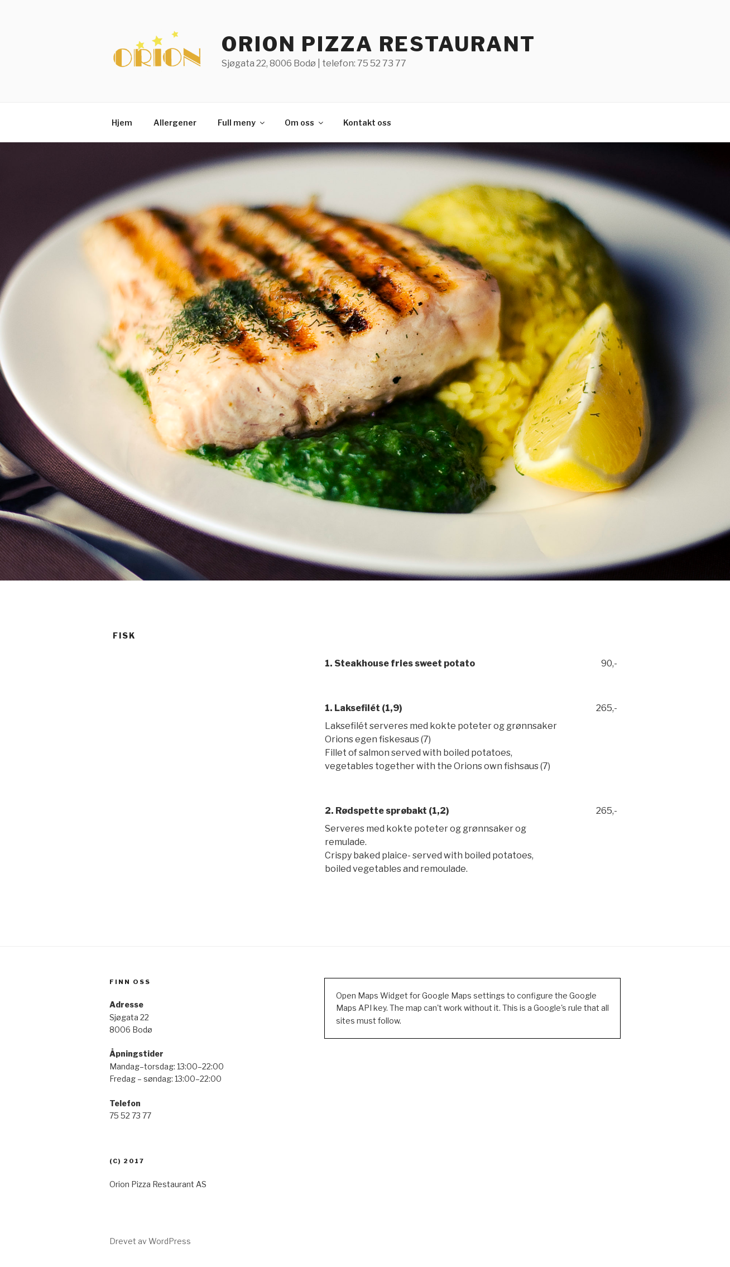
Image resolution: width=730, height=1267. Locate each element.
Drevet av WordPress (150, 1241)
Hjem (122, 122)
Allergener (174, 122)
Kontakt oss (367, 122)
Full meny (242, 122)
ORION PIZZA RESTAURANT (379, 44)
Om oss (305, 122)
